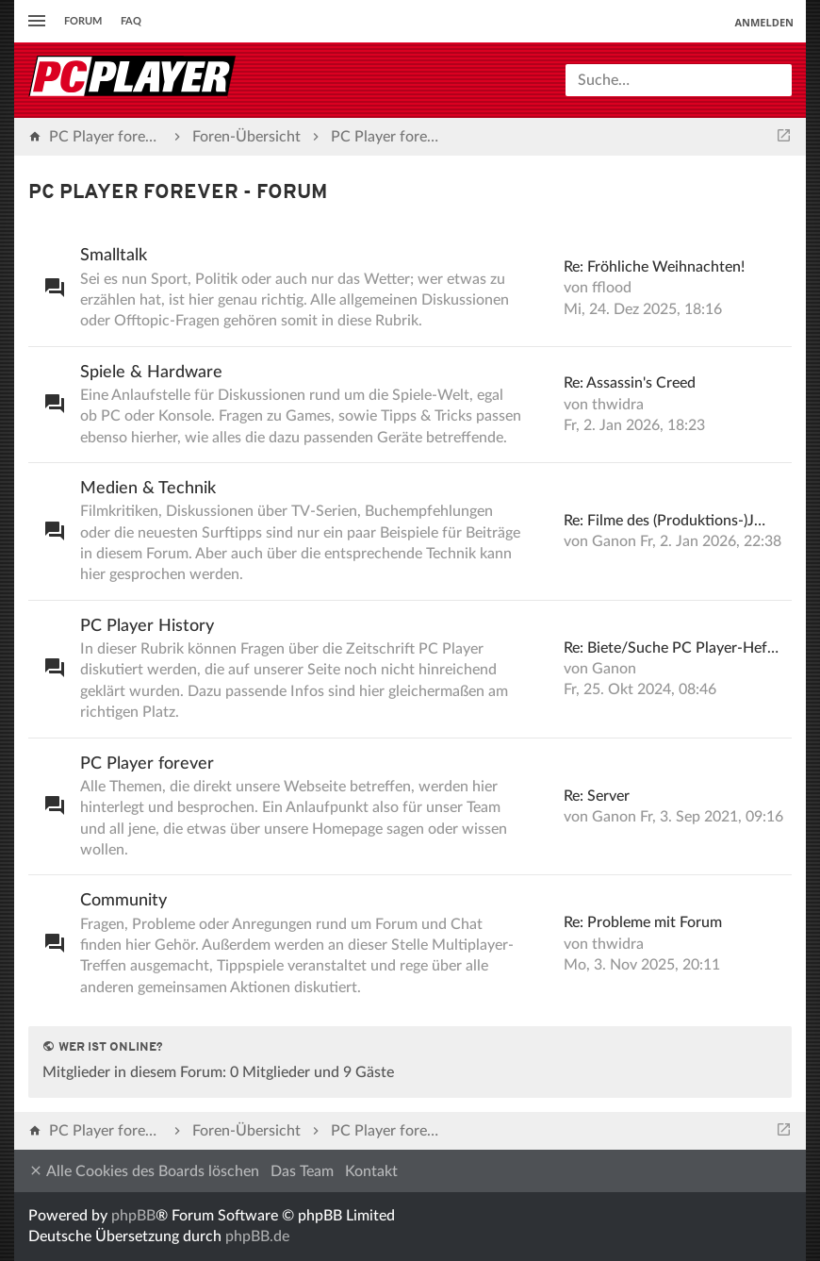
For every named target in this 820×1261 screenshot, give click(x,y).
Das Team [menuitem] (302, 1171)
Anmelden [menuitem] (764, 22)
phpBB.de (257, 1236)
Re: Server (597, 796)
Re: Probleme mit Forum (643, 922)
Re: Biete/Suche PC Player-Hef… (671, 647)
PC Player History (147, 626)
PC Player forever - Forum (177, 193)
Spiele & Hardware (151, 372)
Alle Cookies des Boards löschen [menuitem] (143, 1171)
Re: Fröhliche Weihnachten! (654, 266)
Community (123, 900)
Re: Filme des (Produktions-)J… (664, 520)
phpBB (133, 1215)
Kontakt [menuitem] (371, 1171)
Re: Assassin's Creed (630, 382)
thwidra (618, 404)
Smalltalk (113, 255)
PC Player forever (147, 763)
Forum (83, 21)
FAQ (131, 21)
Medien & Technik (148, 488)
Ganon (614, 541)
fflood (611, 287)
